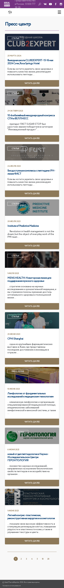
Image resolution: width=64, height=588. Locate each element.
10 (42, 559)
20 (48, 559)
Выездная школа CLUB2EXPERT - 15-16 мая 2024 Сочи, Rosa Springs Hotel (30, 62)
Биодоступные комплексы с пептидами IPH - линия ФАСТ (31, 172)
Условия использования (11, 586)
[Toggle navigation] (59, 12)
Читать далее (32, 83)
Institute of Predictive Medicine (23, 226)
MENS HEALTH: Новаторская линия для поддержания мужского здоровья (29, 279)
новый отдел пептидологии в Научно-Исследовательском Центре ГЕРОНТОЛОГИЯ (27, 457)
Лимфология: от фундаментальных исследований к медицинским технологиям (30, 395)
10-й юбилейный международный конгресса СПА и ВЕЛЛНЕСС (31, 117)
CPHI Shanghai (15, 339)
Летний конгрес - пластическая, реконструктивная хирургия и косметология (31, 517)
